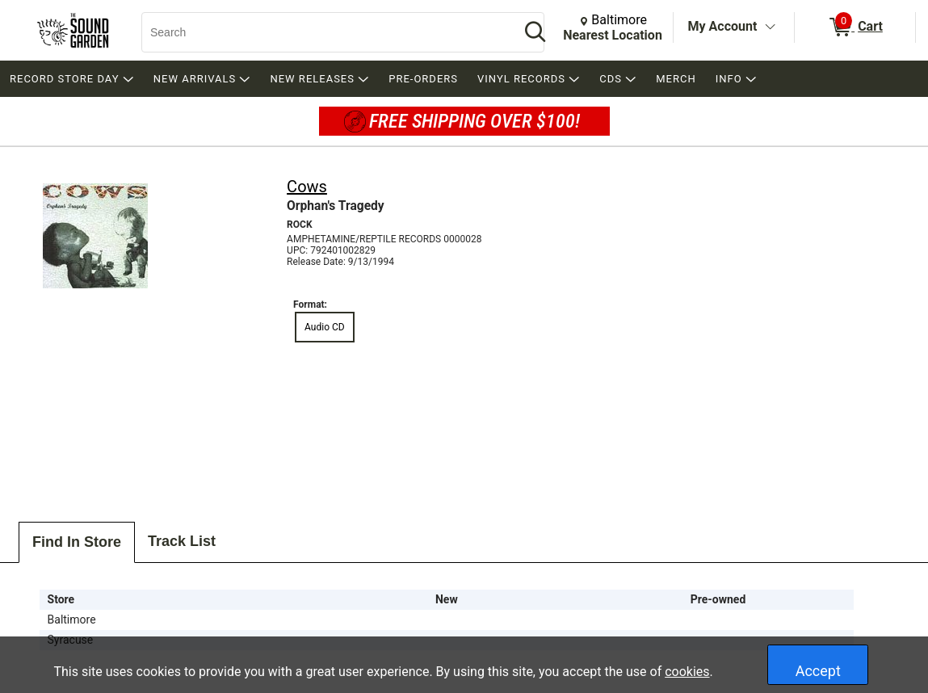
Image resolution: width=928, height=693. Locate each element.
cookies (687, 671)
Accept (818, 670)
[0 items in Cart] (855, 27)
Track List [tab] (182, 541)
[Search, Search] (322, 32)
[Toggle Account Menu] (769, 27)
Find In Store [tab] (76, 542)
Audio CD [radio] (324, 327)
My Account (723, 26)
